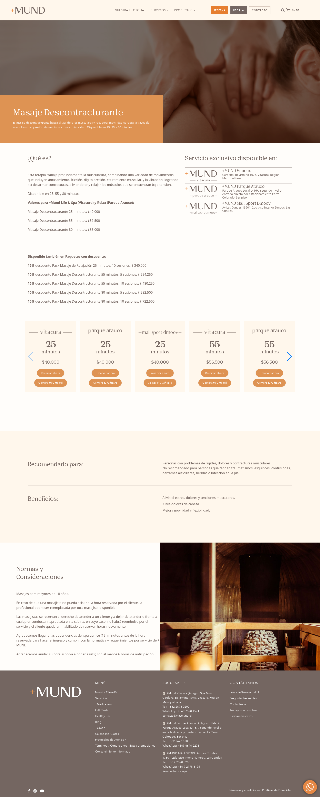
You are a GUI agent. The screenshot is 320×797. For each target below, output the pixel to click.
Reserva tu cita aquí (175, 771)
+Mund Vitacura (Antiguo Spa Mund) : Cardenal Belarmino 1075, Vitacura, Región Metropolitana (190, 697)
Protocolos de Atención (110, 740)
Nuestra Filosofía (106, 692)
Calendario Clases (107, 734)
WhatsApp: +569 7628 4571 (180, 711)
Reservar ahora (50, 373)
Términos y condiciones (244, 790)
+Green (100, 728)
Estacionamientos (241, 716)
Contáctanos (238, 704)
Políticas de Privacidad (277, 790)
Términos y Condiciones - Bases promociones (125, 746)
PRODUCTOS (183, 10)
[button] (289, 356)
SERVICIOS (158, 10)
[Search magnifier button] (283, 10)
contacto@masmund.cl (177, 716)
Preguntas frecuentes (243, 698)
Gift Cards (101, 710)
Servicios (101, 698)
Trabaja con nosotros (243, 710)
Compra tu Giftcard (50, 383)
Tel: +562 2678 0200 (175, 707)
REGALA (238, 10)
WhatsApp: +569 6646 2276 (180, 746)
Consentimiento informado (112, 752)
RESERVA (219, 10)
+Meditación (103, 704)
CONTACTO (260, 10)
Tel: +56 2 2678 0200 (176, 762)
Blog (98, 722)
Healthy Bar (102, 716)
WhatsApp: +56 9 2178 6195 (181, 767)
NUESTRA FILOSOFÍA (129, 10)
